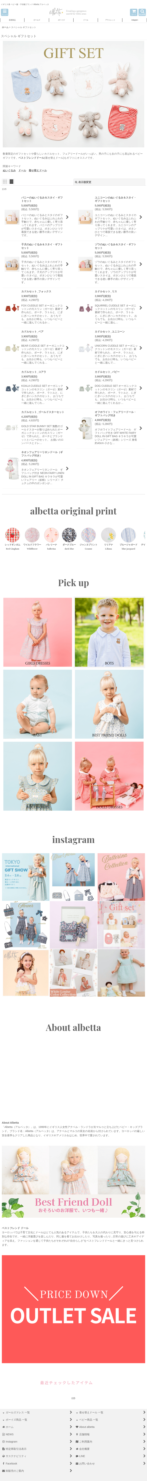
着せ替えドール (38, 170)
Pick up (73, 582)
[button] (4, 12)
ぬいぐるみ (9, 170)
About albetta (73, 1027)
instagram (73, 839)
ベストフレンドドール (31, 157)
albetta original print (73, 510)
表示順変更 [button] (83, 182)
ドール (22, 170)
